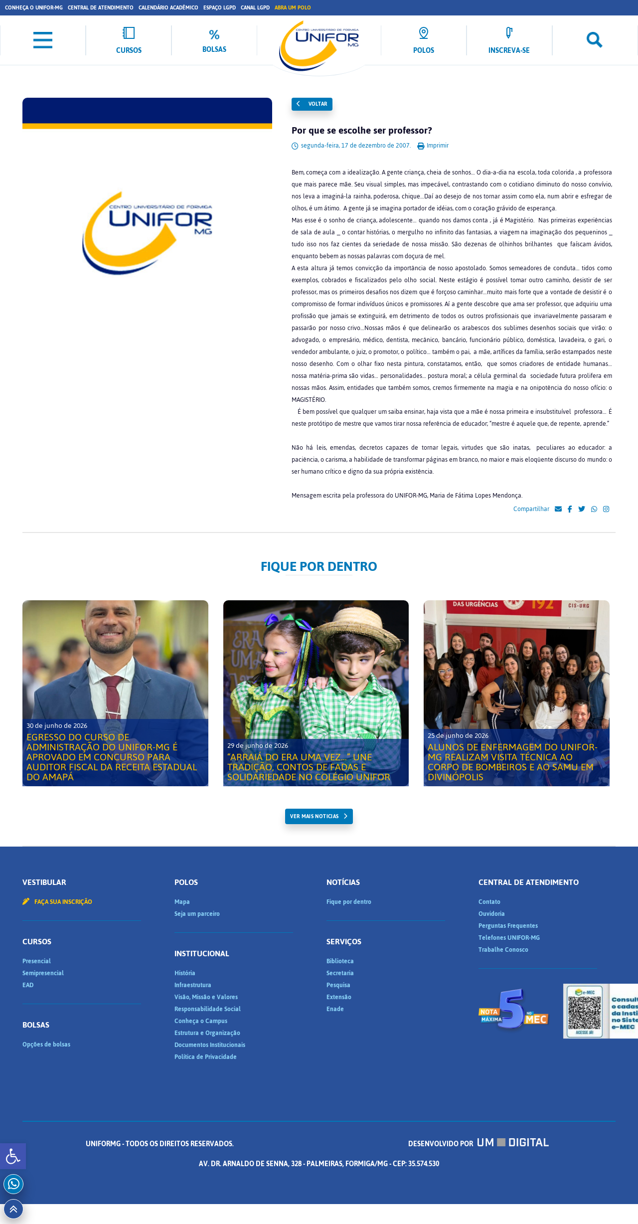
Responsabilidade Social (207, 1009)
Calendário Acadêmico (168, 7)
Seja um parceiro (197, 914)
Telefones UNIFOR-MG (509, 938)
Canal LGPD (255, 7)
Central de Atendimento (101, 7)
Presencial (36, 961)
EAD (27, 985)
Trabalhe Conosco (503, 950)
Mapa (182, 902)
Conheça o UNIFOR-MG (34, 7)
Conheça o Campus (200, 1021)
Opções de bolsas (46, 1044)
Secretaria (340, 973)
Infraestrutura (192, 985)
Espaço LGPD (219, 7)
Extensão (338, 997)
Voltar (312, 104)
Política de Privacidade (205, 1057)
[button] (13, 1156)
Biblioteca (340, 961)
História (184, 973)
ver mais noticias (314, 816)
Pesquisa (338, 985)
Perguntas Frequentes (508, 926)
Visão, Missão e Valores (206, 997)
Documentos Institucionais (209, 1045)
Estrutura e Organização (207, 1033)
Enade (335, 1009)
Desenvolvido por (478, 1144)
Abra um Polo (293, 7)
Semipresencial (43, 973)
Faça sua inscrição (57, 902)
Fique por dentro (348, 902)
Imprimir (433, 146)
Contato (489, 902)
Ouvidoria (491, 914)
